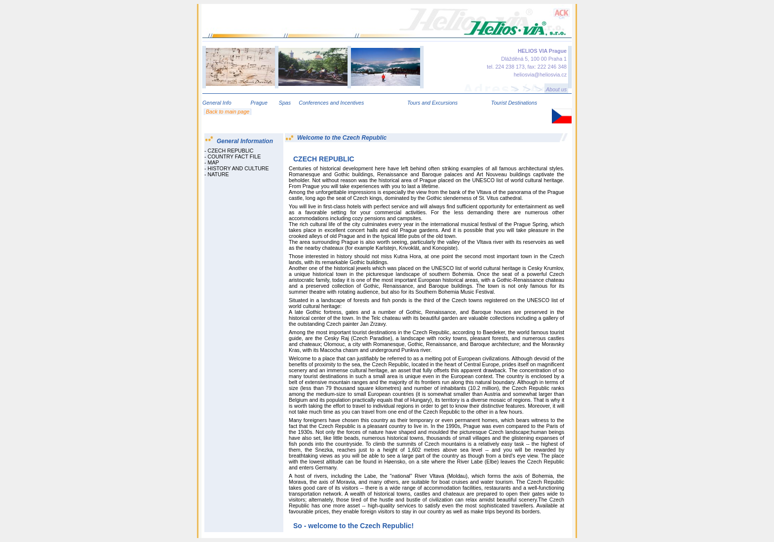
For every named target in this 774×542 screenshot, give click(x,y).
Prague (259, 103)
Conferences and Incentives (331, 103)
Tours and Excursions (432, 103)
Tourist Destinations (514, 103)
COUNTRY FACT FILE (234, 156)
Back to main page (227, 112)
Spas (285, 103)
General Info (217, 103)
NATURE (218, 174)
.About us (555, 89)
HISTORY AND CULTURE (238, 168)
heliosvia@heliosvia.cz (540, 74)
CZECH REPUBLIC (231, 151)
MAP (213, 162)
